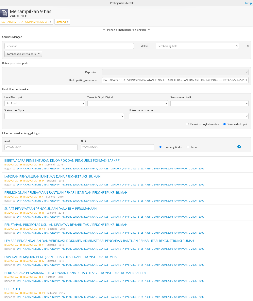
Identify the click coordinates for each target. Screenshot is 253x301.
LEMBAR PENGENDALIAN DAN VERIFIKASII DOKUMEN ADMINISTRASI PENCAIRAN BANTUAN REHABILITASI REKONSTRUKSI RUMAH (99, 241)
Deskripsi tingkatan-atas (83, 80)
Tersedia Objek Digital (100, 97)
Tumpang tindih (170, 147)
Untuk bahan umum (141, 110)
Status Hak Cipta (14, 110)
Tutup (248, 3)
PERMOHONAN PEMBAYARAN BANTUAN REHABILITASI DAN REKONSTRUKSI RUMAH (65, 192)
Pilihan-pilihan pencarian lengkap (126, 30)
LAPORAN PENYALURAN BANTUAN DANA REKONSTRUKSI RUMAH (52, 176)
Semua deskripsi (235, 124)
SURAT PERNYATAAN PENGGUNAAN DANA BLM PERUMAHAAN (50, 208)
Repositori (91, 72)
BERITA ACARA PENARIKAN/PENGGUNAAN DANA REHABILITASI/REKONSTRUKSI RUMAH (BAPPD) (75, 273)
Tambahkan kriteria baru (23, 54)
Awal (7, 141)
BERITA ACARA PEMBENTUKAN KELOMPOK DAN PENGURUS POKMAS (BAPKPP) (62, 160)
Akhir (84, 141)
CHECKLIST (12, 289)
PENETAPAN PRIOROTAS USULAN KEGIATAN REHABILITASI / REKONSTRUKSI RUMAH (65, 225)
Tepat (192, 147)
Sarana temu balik (181, 97)
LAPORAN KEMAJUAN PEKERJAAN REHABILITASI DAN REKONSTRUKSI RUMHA (60, 257)
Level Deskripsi (13, 97)
